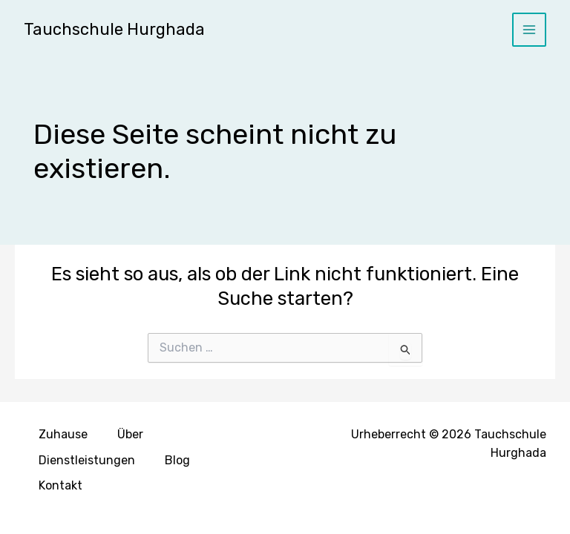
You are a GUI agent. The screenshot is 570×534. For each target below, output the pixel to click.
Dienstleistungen (87, 460)
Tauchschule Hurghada (114, 29)
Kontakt (60, 485)
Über (130, 434)
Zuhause (63, 434)
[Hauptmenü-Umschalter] (529, 30)
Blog (177, 460)
